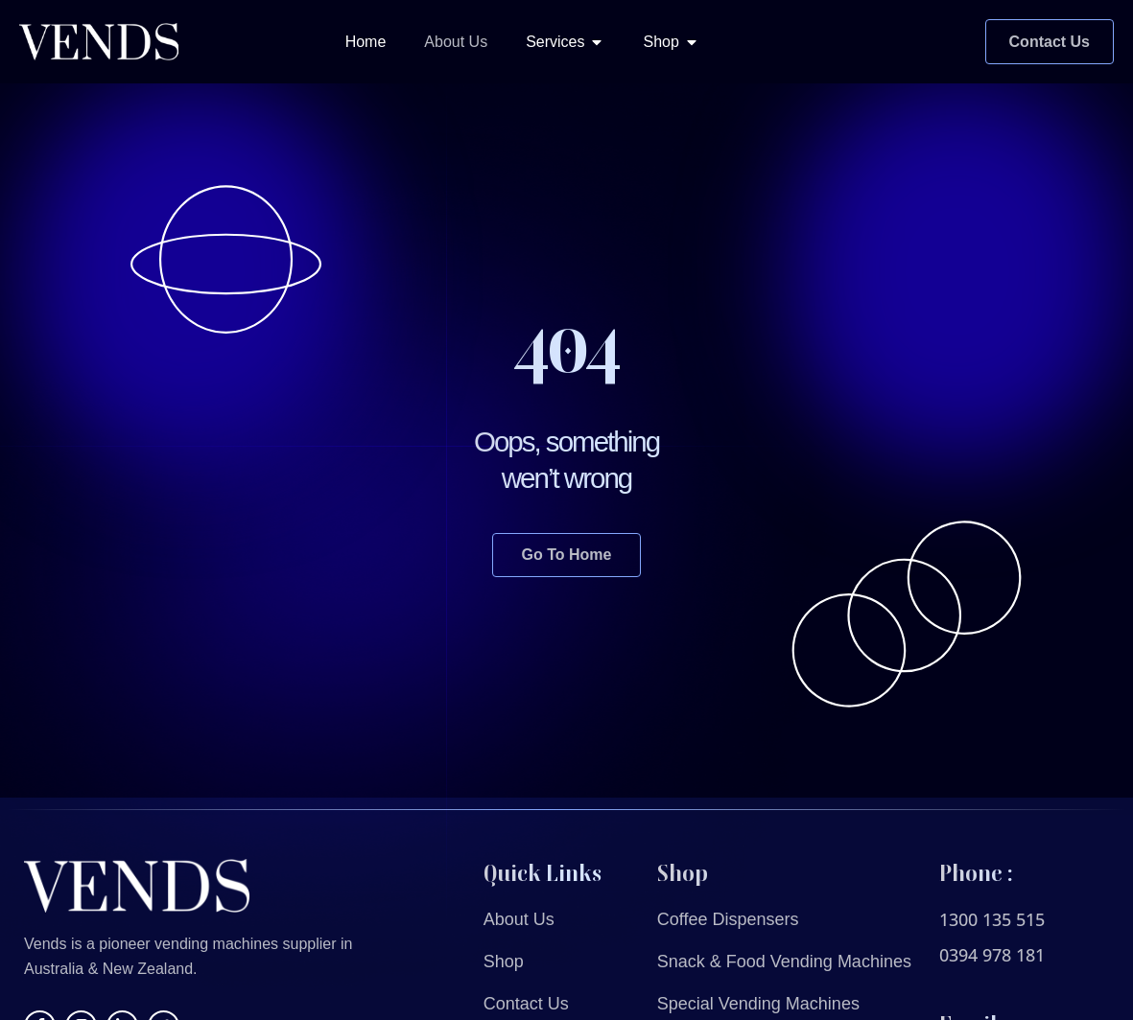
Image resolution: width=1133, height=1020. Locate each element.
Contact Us (526, 1003)
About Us (519, 919)
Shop (504, 961)
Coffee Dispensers (728, 919)
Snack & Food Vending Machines (784, 961)
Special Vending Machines (758, 1003)
